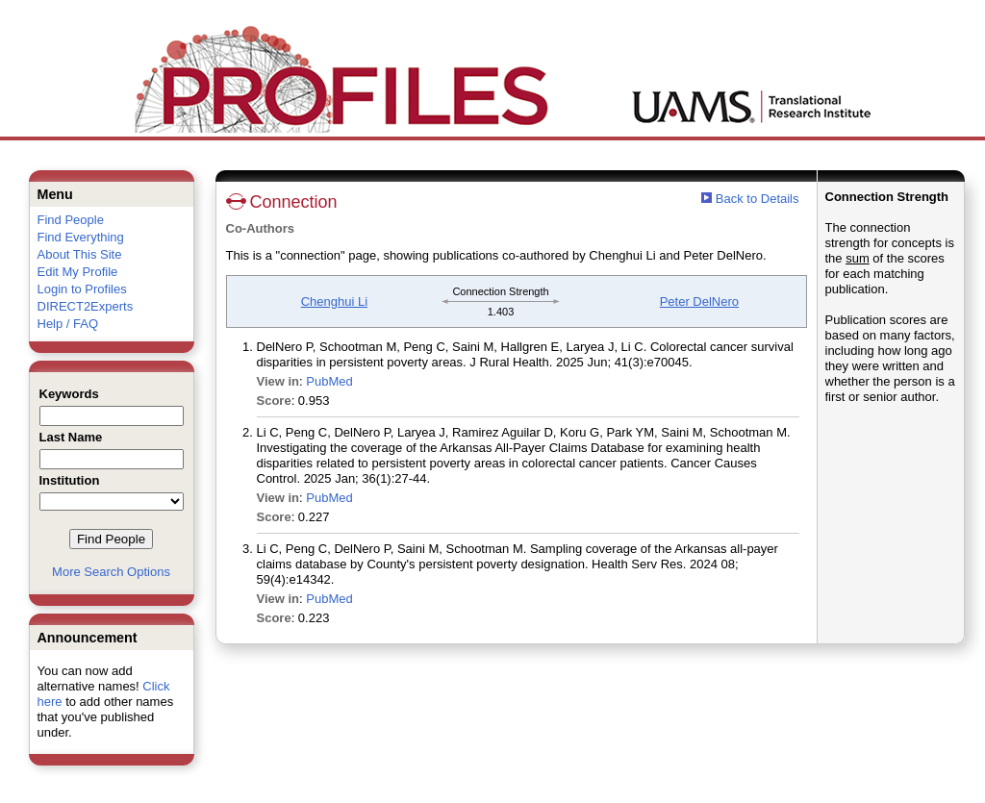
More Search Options (111, 572)
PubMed (329, 381)
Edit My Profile (78, 271)
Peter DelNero (699, 301)
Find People (71, 220)
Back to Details (757, 198)
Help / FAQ (68, 323)
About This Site (80, 254)
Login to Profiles (82, 289)
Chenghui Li (334, 301)
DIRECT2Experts (86, 306)
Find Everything (81, 237)
